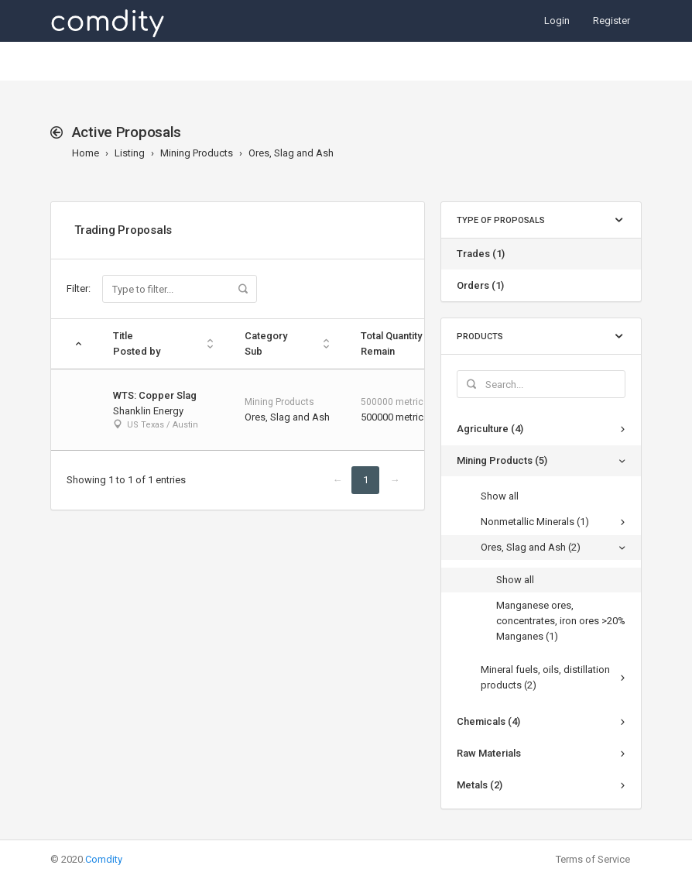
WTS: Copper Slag (155, 395)
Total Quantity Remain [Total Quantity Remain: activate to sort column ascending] (391, 343)
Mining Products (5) (502, 460)
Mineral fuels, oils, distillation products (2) (545, 677)
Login (557, 20)
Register (611, 20)
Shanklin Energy (148, 411)
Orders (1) (480, 285)
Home (85, 153)
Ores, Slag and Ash (291, 153)
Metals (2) (479, 785)
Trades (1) (481, 253)
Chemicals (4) (488, 721)
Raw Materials (489, 753)
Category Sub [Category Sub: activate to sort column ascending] (266, 343)
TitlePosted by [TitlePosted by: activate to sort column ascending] (136, 343)
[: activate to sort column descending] (74, 344)
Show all (500, 496)
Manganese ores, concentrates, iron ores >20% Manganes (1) (560, 620)
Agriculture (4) (490, 428)
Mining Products (196, 153)
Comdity (103, 859)
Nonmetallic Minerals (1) (535, 521)
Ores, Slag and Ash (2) (531, 547)
